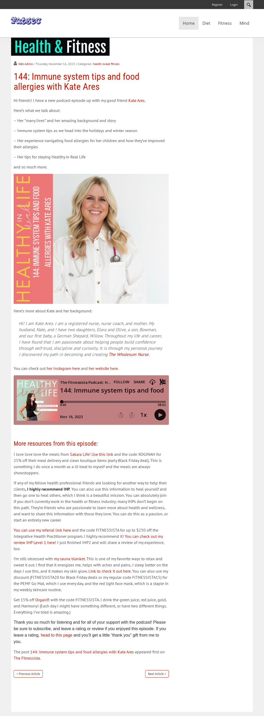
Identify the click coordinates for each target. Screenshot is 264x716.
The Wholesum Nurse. (129, 354)
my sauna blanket (69, 558)
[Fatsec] (26, 20)
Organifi (42, 599)
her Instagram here (63, 368)
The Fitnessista (27, 658)
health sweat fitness (106, 64)
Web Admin (25, 64)
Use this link (102, 454)
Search (248, 4)
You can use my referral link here (42, 530)
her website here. (104, 368)
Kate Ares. (137, 100)
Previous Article (29, 674)
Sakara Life (79, 454)
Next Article (156, 674)
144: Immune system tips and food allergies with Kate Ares (82, 651)
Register (217, 4)
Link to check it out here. (109, 571)
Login (234, 4)
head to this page (56, 635)
